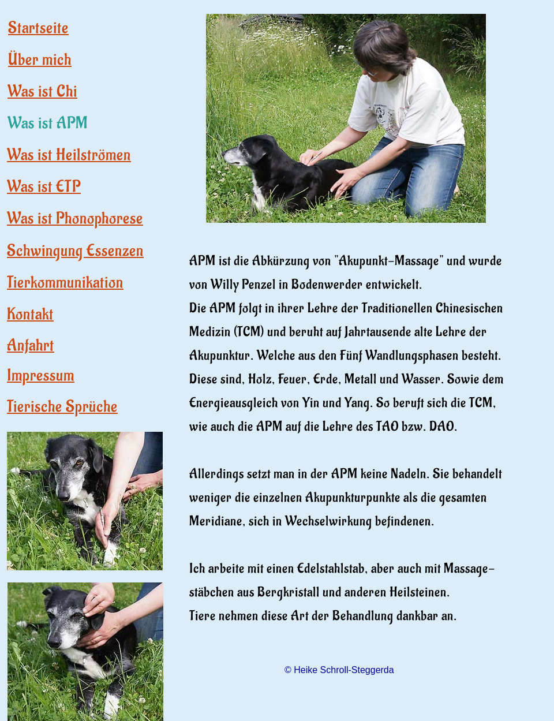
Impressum (40, 375)
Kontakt (30, 314)
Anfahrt (30, 345)
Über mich (40, 60)
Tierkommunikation (65, 282)
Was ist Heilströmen (69, 155)
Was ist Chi (42, 91)
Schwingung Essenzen (75, 251)
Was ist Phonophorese (75, 218)
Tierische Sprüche (62, 407)
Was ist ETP (44, 187)
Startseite (38, 28)
